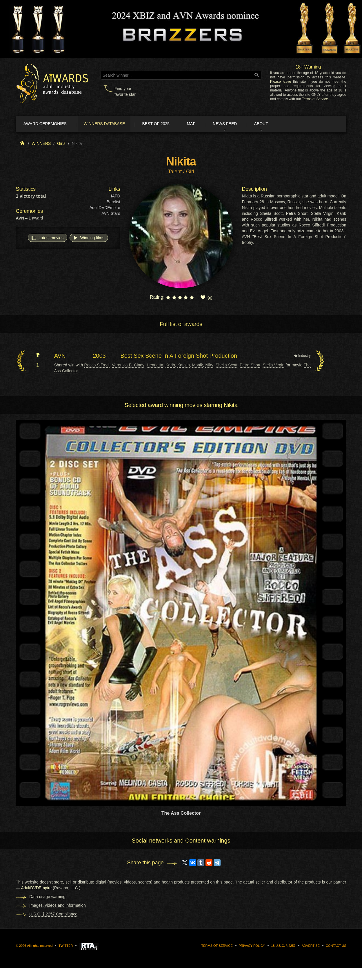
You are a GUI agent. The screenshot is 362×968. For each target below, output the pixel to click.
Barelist (113, 202)
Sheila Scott (226, 365)
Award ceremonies (47, 124)
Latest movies (47, 238)
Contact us (336, 946)
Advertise (311, 946)
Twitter (66, 946)
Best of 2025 (164, 124)
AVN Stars (110, 214)
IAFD (115, 197)
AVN (60, 356)
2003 (99, 356)
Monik (197, 365)
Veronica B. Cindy (128, 365)
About (278, 124)
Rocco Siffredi (97, 365)
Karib (170, 365)
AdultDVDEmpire (105, 208)
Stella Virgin (273, 365)
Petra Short (250, 365)
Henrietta (155, 365)
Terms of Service (315, 99)
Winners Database (110, 124)
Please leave (280, 82)
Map (202, 124)
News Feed (239, 124)
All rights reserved (39, 946)
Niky (209, 365)
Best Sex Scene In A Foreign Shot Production (178, 356)
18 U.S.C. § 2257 (283, 946)
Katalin (183, 365)
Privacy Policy (252, 946)
